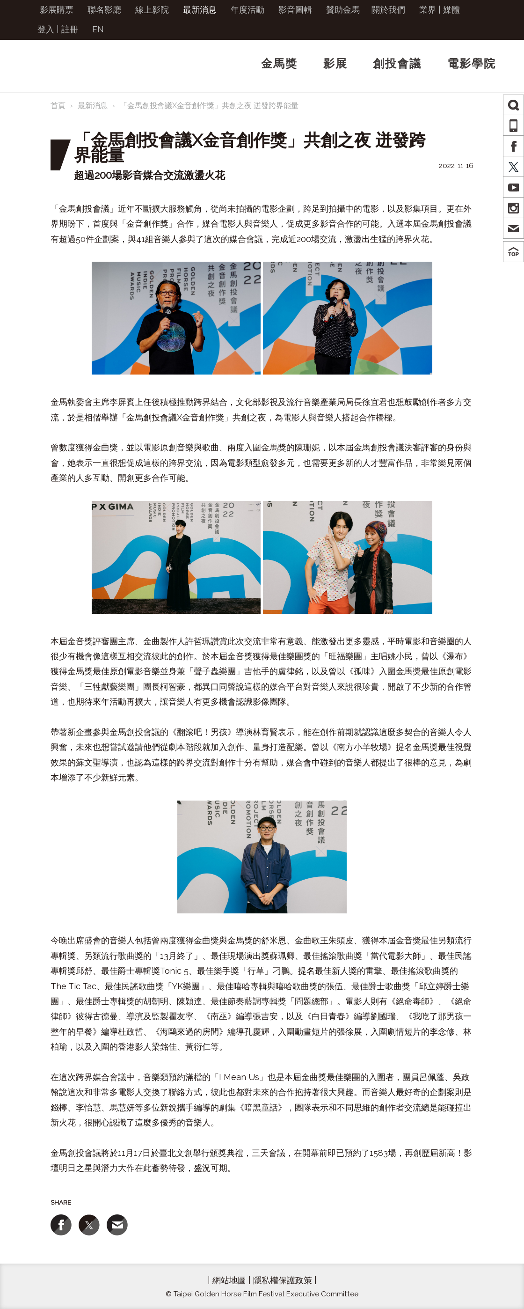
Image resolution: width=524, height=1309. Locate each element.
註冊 (69, 29)
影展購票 (56, 10)
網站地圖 (229, 1280)
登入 (45, 29)
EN (98, 29)
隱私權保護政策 (282, 1280)
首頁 (58, 105)
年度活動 (247, 10)
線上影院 (152, 10)
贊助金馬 (343, 10)
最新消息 (200, 10)
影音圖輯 (295, 10)
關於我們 (388, 10)
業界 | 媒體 (439, 10)
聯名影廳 (104, 10)
